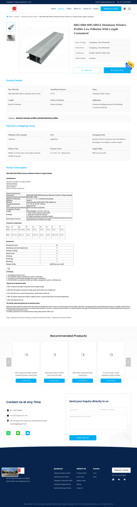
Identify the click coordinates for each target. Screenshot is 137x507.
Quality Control (81, 480)
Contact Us (87, 9)
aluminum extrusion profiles (61, 317)
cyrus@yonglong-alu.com (18, 415)
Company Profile (81, 473)
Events (96, 9)
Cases (95, 473)
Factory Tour (80, 477)
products (16, 16)
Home (53, 9)
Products (61, 9)
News (94, 477)
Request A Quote (111, 8)
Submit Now (83, 438)
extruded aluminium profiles (41, 317)
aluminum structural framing (20, 317)
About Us (77, 9)
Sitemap (79, 484)
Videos (69, 9)
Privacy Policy (28, 504)
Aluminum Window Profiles (29, 16)
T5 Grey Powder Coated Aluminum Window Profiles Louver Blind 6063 (111, 375)
